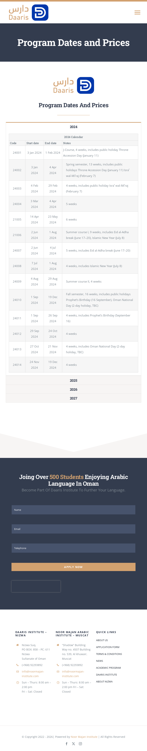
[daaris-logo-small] (73, 76)
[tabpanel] (73, 253)
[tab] (73, 126)
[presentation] (35, 586)
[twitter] (73, 743)
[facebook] (66, 743)
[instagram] (80, 743)
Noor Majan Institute (84, 737)
